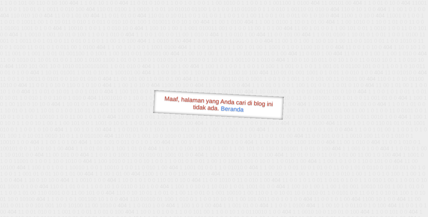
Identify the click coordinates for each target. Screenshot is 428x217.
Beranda (232, 109)
